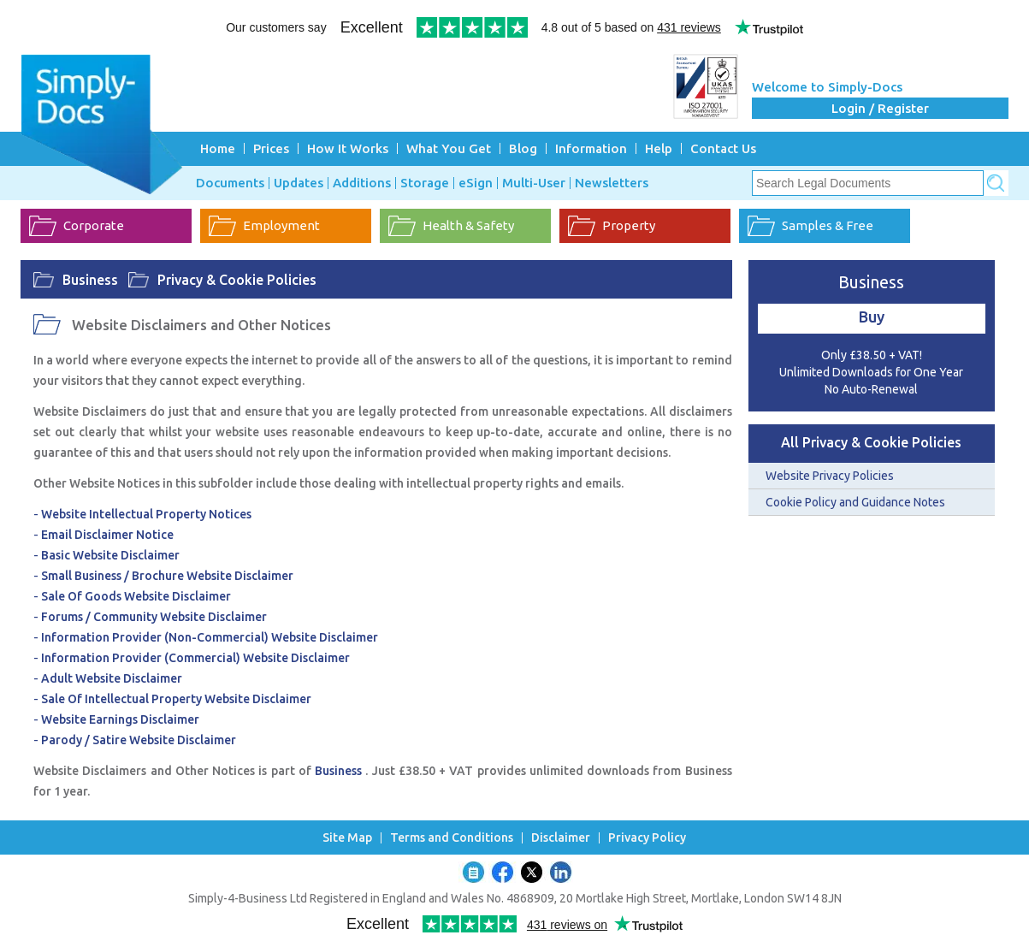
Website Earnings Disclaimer (120, 719)
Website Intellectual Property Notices (146, 514)
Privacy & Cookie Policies (236, 279)
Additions (362, 183)
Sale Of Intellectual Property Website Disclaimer (176, 699)
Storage (424, 183)
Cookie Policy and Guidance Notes (855, 502)
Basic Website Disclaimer (110, 555)
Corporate (93, 225)
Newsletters (611, 183)
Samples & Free (827, 225)
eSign (475, 183)
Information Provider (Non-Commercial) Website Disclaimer (209, 637)
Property (628, 225)
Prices (271, 148)
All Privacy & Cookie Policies (871, 442)
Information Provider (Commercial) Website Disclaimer (195, 658)
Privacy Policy (647, 837)
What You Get (448, 148)
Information (591, 148)
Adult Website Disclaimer (111, 678)
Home (217, 148)
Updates (298, 183)
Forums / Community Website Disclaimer (154, 617)
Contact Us (723, 148)
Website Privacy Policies (830, 475)
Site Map (347, 837)
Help (658, 148)
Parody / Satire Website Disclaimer (138, 740)
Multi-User (533, 183)
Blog (523, 148)
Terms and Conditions (451, 837)
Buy (871, 316)
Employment (281, 225)
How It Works (347, 148)
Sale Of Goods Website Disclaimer (136, 596)
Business (90, 279)
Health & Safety (468, 225)
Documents (230, 183)
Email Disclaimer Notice (107, 535)
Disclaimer (560, 837)
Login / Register (880, 108)
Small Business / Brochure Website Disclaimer (167, 576)
